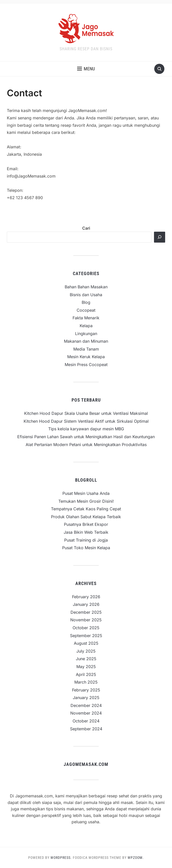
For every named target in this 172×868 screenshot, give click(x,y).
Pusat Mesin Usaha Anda (86, 493)
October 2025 (86, 627)
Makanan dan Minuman (86, 341)
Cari (86, 228)
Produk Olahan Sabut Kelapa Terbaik (86, 516)
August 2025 (86, 643)
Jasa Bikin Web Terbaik (86, 532)
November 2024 (86, 713)
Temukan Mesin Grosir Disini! (86, 501)
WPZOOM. (136, 858)
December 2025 (86, 612)
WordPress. (61, 858)
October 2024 (86, 720)
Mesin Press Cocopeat (86, 364)
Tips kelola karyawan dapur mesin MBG (86, 428)
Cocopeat (86, 310)
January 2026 (86, 604)
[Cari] (159, 237)
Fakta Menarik (86, 317)
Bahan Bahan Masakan (86, 286)
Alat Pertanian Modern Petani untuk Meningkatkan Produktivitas (86, 444)
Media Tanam (86, 349)
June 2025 (86, 658)
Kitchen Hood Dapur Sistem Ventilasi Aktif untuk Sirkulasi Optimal (86, 421)
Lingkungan (86, 333)
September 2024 (86, 728)
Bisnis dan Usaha (86, 294)
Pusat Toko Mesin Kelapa (86, 547)
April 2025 (86, 674)
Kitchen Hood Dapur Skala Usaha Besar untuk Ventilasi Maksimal (86, 413)
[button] (86, 68)
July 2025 (86, 651)
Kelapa (86, 325)
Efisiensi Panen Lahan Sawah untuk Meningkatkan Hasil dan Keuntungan (86, 436)
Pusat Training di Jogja (86, 540)
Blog (86, 302)
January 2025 (86, 697)
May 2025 (86, 666)
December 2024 (86, 705)
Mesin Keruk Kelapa (86, 356)
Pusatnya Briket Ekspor (86, 524)
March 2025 (86, 682)
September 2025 (86, 635)
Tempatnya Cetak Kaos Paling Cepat (86, 508)
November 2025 (86, 619)
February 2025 (86, 689)
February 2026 (86, 596)
